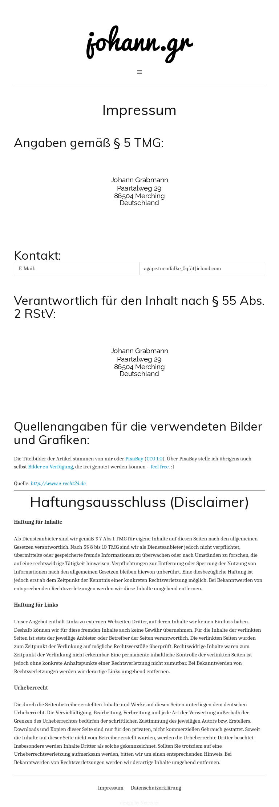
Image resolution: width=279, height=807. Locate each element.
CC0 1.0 (154, 458)
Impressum (139, 109)
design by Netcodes (139, 803)
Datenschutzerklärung (156, 787)
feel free (160, 466)
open (139, 72)
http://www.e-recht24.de (58, 483)
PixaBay (134, 458)
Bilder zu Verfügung (50, 466)
